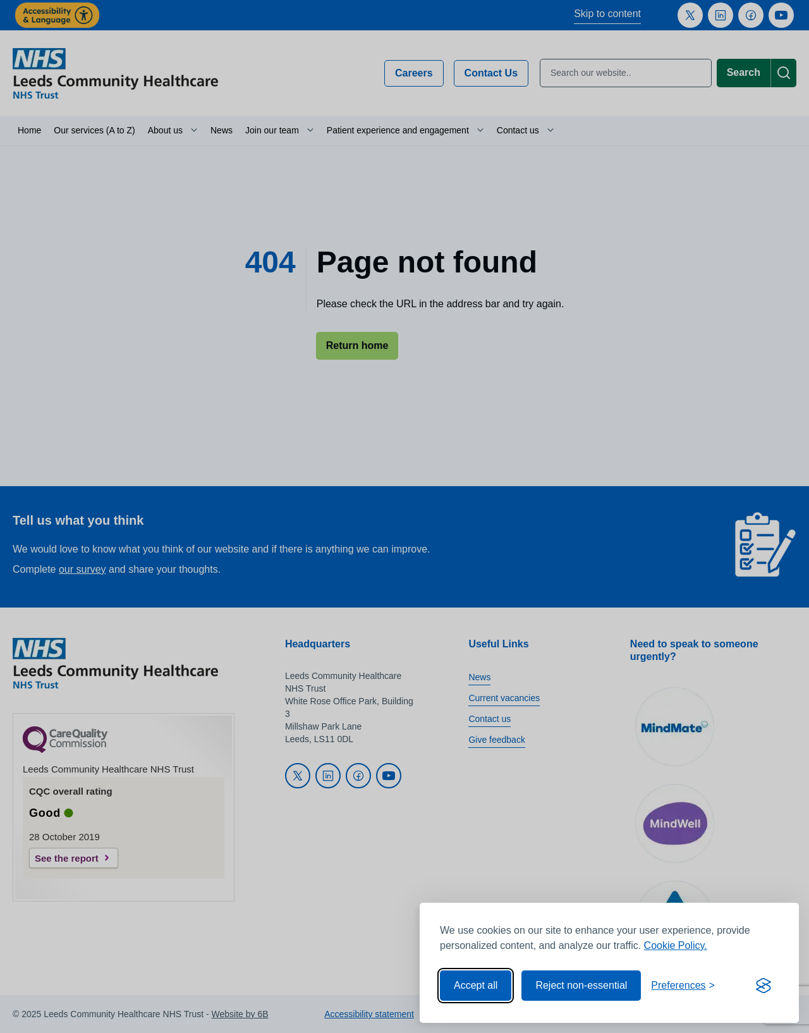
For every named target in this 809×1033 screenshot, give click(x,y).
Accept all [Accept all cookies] (475, 985)
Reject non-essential (581, 985)
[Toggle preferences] (683, 986)
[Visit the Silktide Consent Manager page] (763, 985)
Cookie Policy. (675, 945)
